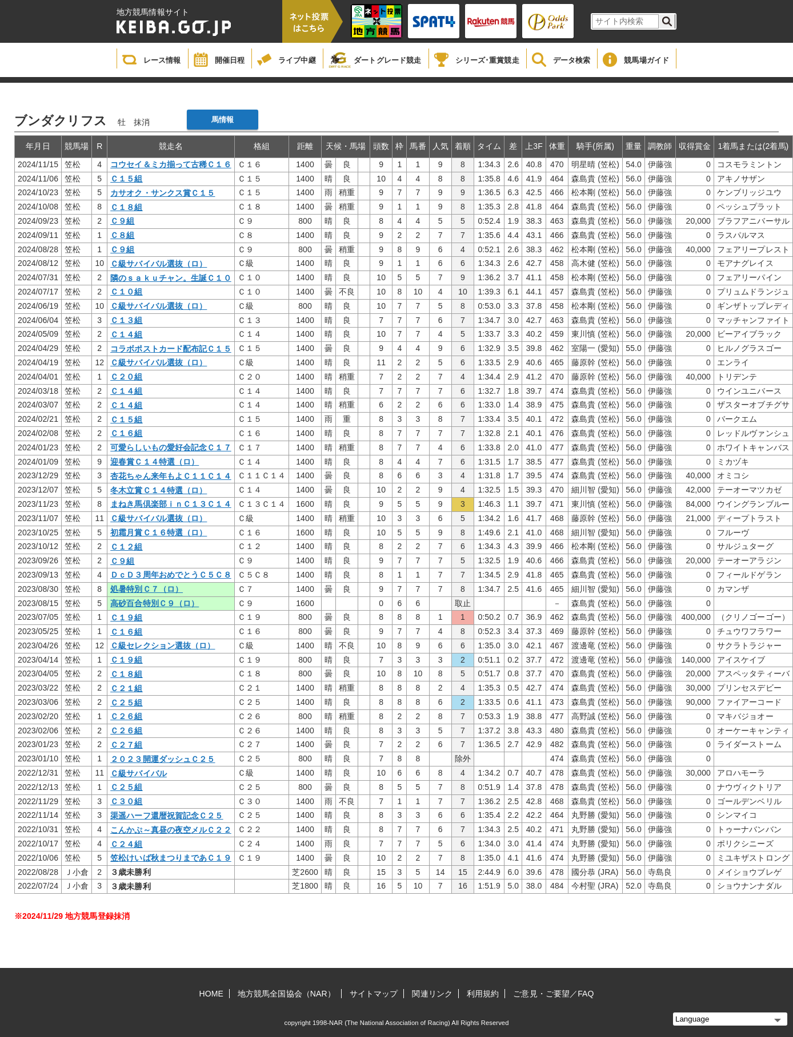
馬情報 (222, 119)
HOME (211, 993)
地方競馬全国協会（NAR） (286, 993)
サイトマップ (374, 993)
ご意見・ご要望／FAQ (553, 993)
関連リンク (432, 993)
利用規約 (483, 993)
